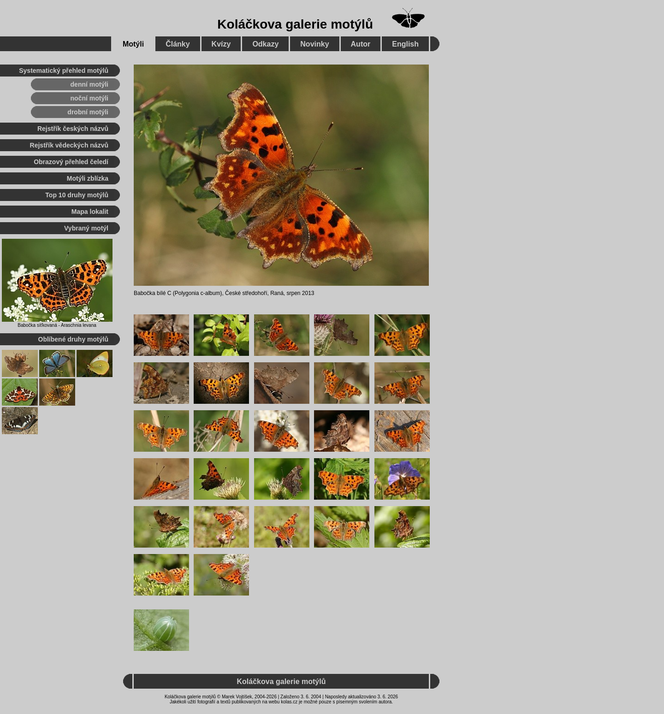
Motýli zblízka (87, 178)
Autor (361, 44)
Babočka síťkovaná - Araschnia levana (57, 325)
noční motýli (89, 98)
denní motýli (89, 84)
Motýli (133, 44)
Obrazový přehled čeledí (71, 161)
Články (178, 44)
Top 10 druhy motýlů (76, 195)
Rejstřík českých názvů (72, 128)
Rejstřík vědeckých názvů (69, 145)
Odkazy (265, 44)
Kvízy (221, 44)
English (405, 44)
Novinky (314, 44)
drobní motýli (87, 112)
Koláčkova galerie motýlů (295, 24)
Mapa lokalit (89, 211)
